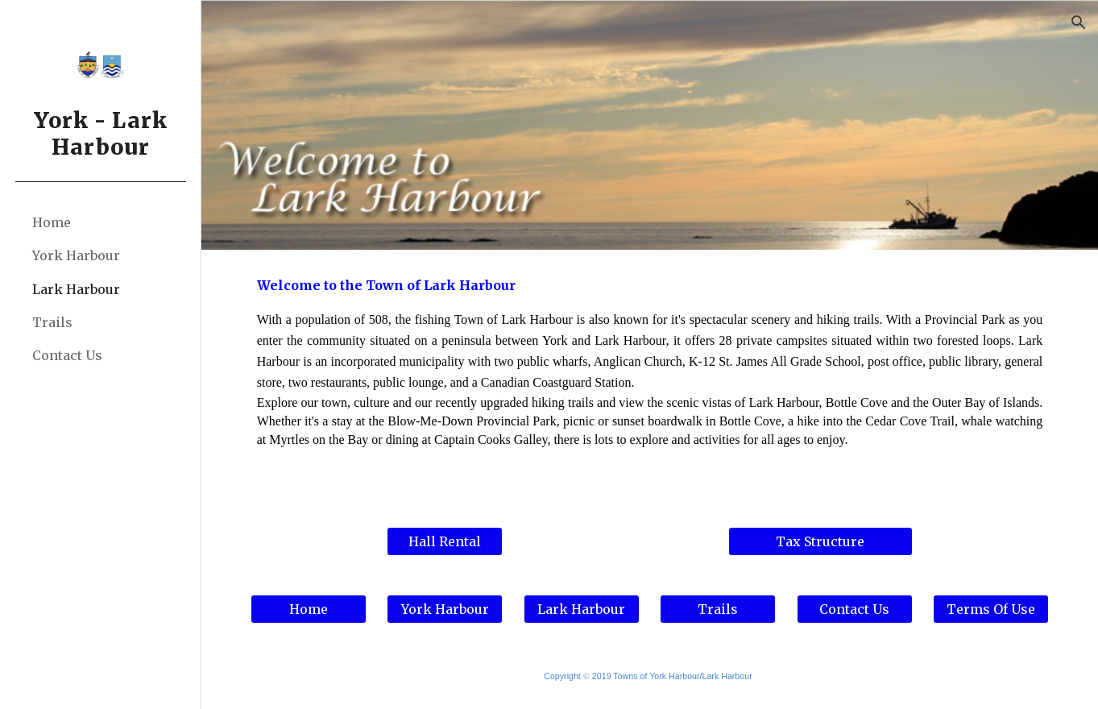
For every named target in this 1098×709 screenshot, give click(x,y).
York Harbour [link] (76, 255)
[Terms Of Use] (991, 609)
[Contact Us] (855, 609)
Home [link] (51, 222)
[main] (650, 378)
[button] (1078, 22)
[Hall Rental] (444, 541)
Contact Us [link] (67, 355)
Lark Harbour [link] (76, 289)
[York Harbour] (444, 609)
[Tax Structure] (820, 541)
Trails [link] (52, 322)
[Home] (308, 609)
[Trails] (718, 609)
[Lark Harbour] (581, 609)
